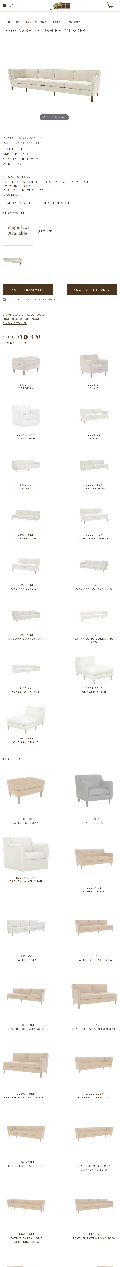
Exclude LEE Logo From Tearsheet (32, 299)
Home (6, 22)
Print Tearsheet (28, 289)
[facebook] (33, 337)
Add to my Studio (92, 289)
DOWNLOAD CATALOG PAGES (23, 314)
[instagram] (20, 337)
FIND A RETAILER (15, 323)
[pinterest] (38, 337)
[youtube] (26, 337)
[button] (4, 5)
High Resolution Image (21, 319)
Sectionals (41, 22)
